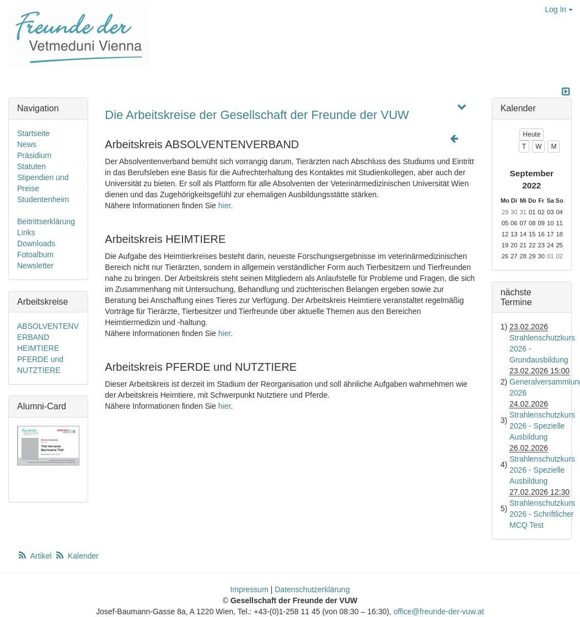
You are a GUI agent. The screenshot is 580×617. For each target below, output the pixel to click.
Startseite (33, 133)
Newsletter (35, 265)
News (26, 144)
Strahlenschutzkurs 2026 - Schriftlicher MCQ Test (542, 514)
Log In (559, 9)
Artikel (35, 555)
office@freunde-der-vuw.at (439, 611)
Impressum (249, 589)
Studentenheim (43, 199)
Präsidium (34, 155)
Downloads (36, 243)
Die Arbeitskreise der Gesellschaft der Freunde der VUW (257, 115)
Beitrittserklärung (46, 221)
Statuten (31, 166)
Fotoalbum (35, 254)
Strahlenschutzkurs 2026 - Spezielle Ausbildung (542, 425)
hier (224, 205)
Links (26, 232)
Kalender (76, 555)
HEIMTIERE (38, 348)
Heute (531, 134)
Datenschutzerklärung (312, 589)
